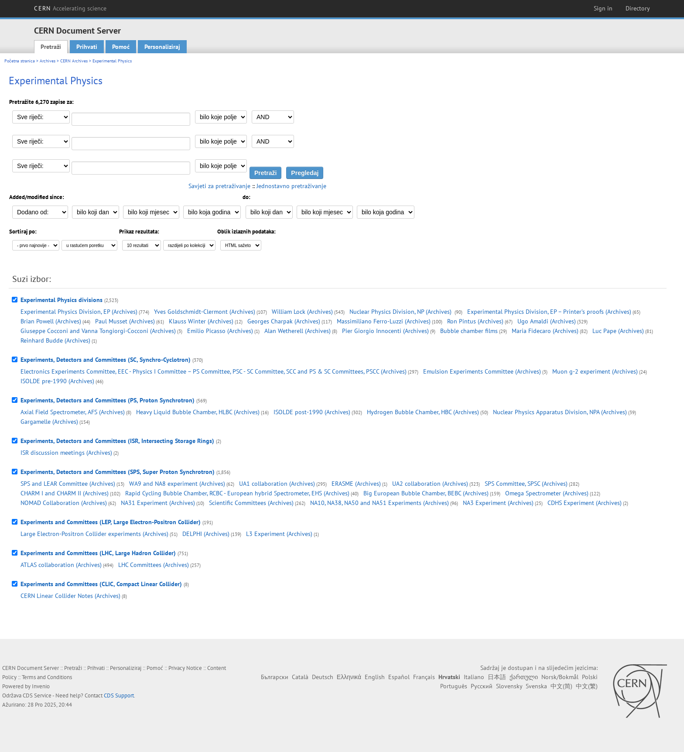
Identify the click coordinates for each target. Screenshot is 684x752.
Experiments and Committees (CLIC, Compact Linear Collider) (101, 584)
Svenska (536, 686)
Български (274, 677)
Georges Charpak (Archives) (283, 321)
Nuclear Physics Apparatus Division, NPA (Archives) (560, 412)
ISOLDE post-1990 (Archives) (312, 412)
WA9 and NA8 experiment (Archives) (177, 484)
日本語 (497, 677)
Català (300, 677)
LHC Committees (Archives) (153, 565)
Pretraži (51, 47)
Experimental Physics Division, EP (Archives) (79, 312)
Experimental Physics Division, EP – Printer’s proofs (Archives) (549, 312)
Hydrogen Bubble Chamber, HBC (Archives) (423, 412)
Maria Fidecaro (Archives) (545, 331)
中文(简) (561, 686)
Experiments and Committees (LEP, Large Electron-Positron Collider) (111, 522)
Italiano (474, 677)
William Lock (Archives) (302, 312)
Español (399, 677)
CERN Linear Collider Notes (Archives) (70, 596)
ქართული (524, 677)
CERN (70, 8)
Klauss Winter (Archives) (201, 321)
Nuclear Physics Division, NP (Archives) (401, 312)
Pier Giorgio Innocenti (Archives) (385, 331)
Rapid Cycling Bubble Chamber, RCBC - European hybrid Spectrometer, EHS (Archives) (237, 493)
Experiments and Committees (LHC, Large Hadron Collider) (98, 553)
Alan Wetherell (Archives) (297, 331)
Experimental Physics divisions (62, 300)
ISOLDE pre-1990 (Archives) (57, 381)
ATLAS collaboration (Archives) (61, 565)
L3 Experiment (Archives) (279, 534)
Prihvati (86, 47)
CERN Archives (74, 61)
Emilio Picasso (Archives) (220, 331)
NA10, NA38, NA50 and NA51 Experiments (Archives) (379, 503)
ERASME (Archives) (356, 484)
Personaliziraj (162, 47)
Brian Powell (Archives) (51, 321)
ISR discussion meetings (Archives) (66, 453)
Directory (638, 8)
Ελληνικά (349, 677)
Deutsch (322, 677)
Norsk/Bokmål (559, 677)
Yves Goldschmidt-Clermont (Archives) (204, 312)
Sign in (603, 8)
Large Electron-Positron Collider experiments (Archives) (94, 534)
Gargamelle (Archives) (49, 422)
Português (453, 686)
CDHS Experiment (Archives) (584, 503)
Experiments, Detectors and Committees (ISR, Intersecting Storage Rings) (117, 441)
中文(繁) (587, 686)
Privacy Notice (185, 668)
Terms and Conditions (47, 677)
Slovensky (509, 686)
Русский (481, 686)
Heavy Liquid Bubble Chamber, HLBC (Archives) (198, 412)
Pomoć (121, 47)
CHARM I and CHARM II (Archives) (65, 493)
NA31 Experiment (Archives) (158, 503)
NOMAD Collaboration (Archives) (64, 503)
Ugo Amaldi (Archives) (546, 321)
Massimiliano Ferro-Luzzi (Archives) (384, 321)
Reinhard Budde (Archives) (55, 340)
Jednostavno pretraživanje (291, 186)
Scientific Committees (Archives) (251, 503)
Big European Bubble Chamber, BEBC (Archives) (426, 493)
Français (424, 677)
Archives (47, 61)
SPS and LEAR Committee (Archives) (68, 484)
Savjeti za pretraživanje (219, 186)
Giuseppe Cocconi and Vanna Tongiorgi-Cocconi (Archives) (98, 331)
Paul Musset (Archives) (125, 321)
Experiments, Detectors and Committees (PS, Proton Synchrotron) (108, 400)
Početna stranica (19, 61)
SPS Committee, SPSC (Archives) (526, 484)
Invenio (41, 686)
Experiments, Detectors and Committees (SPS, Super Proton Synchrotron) (118, 472)
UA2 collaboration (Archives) (430, 484)
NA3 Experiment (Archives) (498, 503)
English (375, 677)
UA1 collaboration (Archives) (277, 484)
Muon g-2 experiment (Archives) (595, 371)
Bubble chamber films (469, 331)
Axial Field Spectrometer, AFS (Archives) (73, 412)
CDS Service (37, 695)
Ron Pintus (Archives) (475, 321)
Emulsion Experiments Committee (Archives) (482, 371)
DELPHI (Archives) (205, 534)
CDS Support (119, 695)
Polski (590, 677)
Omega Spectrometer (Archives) (546, 493)
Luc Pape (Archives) (618, 331)
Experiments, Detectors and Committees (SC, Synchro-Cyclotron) (106, 360)
